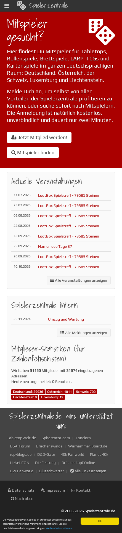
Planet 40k (99, 454)
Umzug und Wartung (66, 319)
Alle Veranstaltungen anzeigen (78, 280)
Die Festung (45, 462)
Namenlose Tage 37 (55, 246)
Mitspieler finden (32, 152)
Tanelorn (83, 438)
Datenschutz (21, 490)
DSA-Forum (20, 446)
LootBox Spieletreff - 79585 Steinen (68, 195)
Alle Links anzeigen (88, 471)
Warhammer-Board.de (87, 446)
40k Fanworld (72, 454)
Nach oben (22, 498)
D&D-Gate (46, 454)
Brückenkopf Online (78, 462)
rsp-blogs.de (20, 454)
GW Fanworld (21, 471)
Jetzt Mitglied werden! (39, 137)
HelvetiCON (19, 462)
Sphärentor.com (56, 438)
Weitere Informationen (59, 528)
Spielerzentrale (42, 5)
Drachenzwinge (49, 446)
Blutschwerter (51, 471)
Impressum (53, 490)
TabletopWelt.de (21, 438)
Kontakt (81, 490)
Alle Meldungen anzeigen (83, 333)
